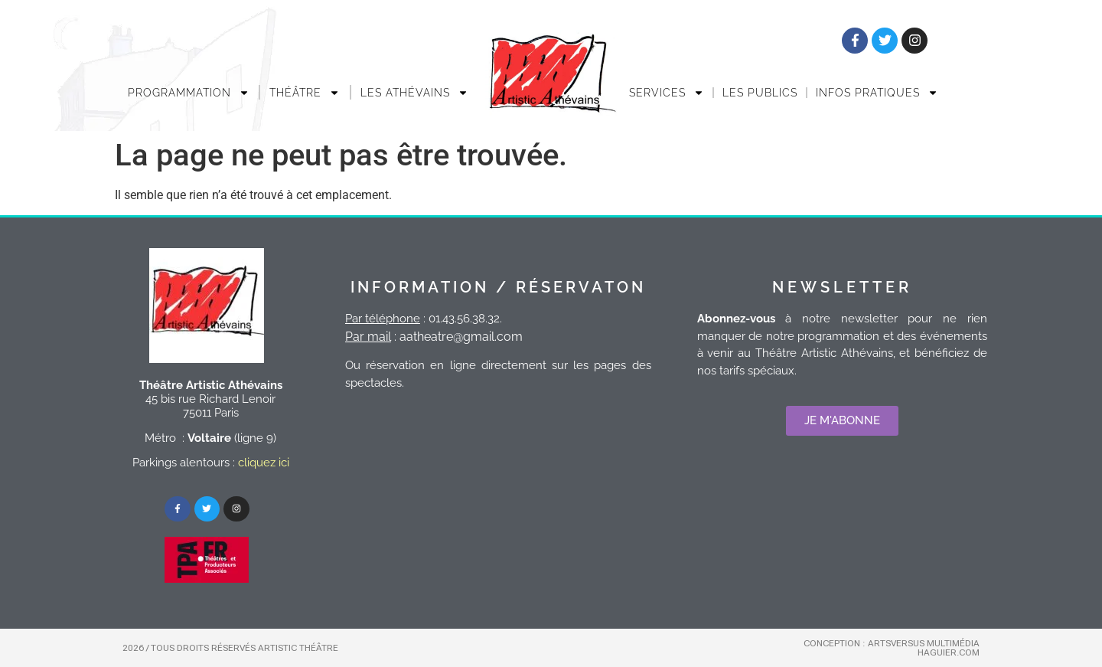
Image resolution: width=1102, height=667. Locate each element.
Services (666, 93)
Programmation (188, 93)
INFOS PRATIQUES (877, 93)
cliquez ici (263, 462)
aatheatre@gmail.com (461, 336)
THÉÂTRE (304, 93)
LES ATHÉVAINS (414, 93)
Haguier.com (949, 652)
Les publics (759, 93)
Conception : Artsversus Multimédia (892, 643)
